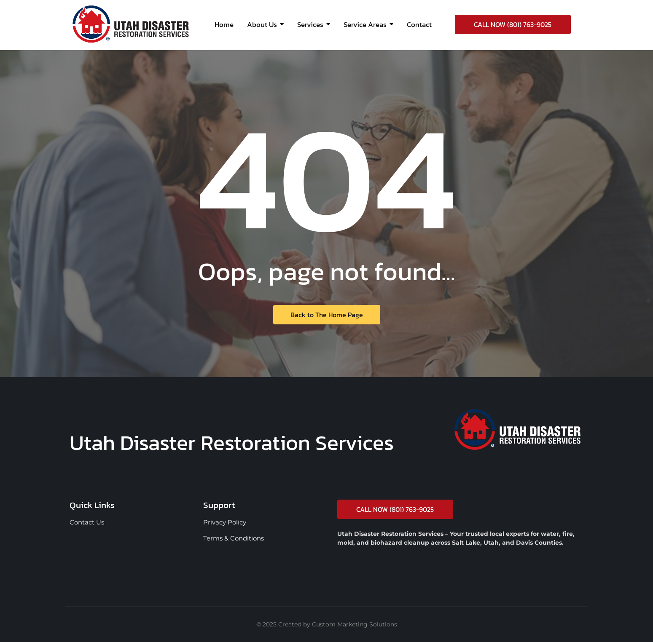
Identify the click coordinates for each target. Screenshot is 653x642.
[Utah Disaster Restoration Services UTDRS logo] (517, 429)
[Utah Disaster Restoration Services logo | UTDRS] (131, 24)
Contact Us (87, 522)
